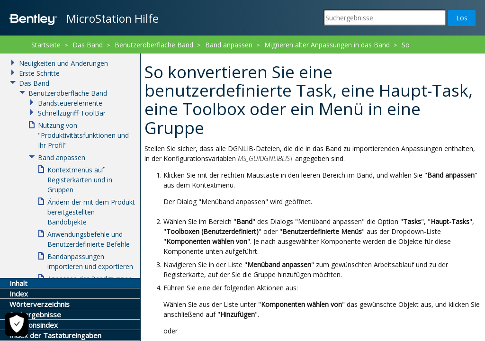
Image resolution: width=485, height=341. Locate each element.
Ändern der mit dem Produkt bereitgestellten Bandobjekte (91, 211)
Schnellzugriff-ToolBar (72, 112)
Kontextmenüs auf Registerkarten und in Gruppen (79, 179)
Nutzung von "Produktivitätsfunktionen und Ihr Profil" (83, 135)
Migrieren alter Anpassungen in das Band (327, 44)
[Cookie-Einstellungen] (16, 324)
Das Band (87, 44)
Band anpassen (228, 44)
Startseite (46, 44)
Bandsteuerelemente (70, 103)
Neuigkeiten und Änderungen (63, 63)
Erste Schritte (39, 73)
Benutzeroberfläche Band (154, 44)
